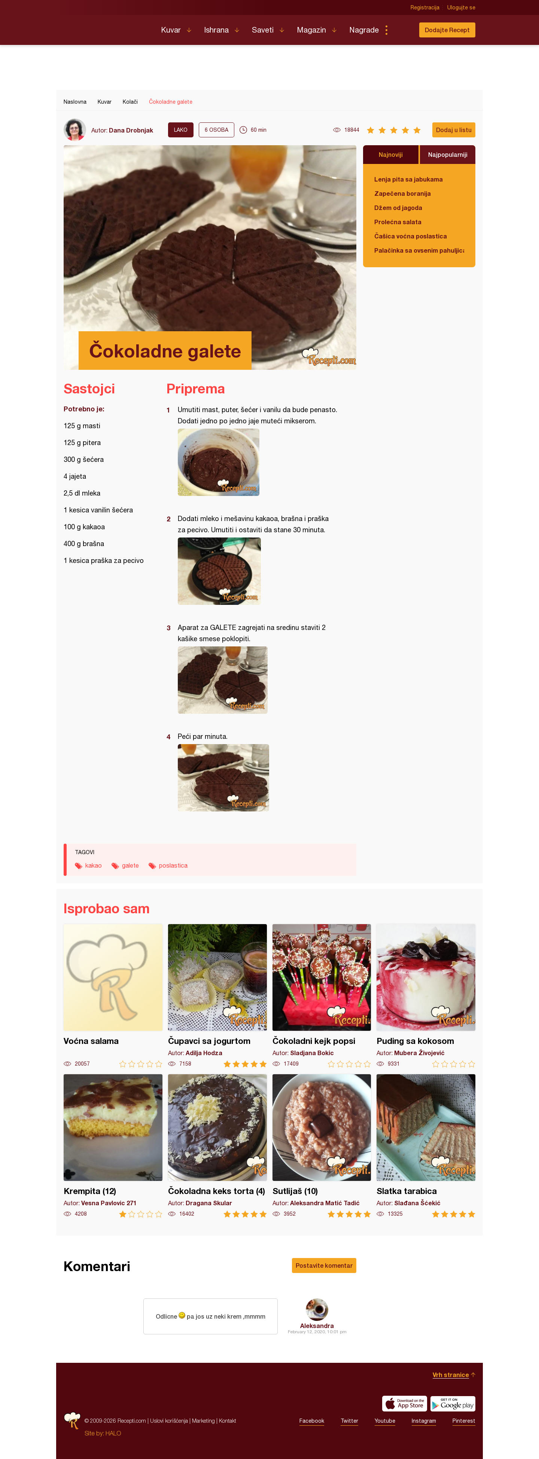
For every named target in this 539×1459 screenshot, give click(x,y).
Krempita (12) (113, 1146)
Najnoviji (391, 154)
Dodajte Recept (447, 29)
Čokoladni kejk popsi (321, 995)
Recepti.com (107, 27)
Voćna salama (113, 995)
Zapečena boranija (402, 193)
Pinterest (464, 1421)
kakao (93, 865)
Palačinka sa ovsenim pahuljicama (419, 250)
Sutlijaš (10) (321, 1146)
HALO (113, 1433)
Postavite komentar (324, 1265)
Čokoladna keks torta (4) (217, 1146)
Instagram (424, 1421)
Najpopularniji (448, 154)
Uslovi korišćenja (169, 1420)
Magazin (311, 29)
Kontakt (227, 1420)
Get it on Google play (452, 1403)
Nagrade (364, 29)
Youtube (385, 1421)
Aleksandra (317, 1325)
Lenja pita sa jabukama (408, 179)
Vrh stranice (451, 1374)
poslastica (173, 865)
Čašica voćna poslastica (410, 236)
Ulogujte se (461, 7)
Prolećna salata (397, 221)
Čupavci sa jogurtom (217, 995)
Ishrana (216, 29)
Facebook (311, 1421)
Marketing (203, 1420)
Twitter (349, 1421)
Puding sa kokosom (426, 995)
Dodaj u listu (454, 129)
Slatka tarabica (426, 1146)
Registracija (425, 7)
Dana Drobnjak (131, 130)
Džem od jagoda (398, 207)
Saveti (263, 29)
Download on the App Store (404, 1403)
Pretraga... (401, 30)
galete (130, 865)
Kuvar (171, 29)
